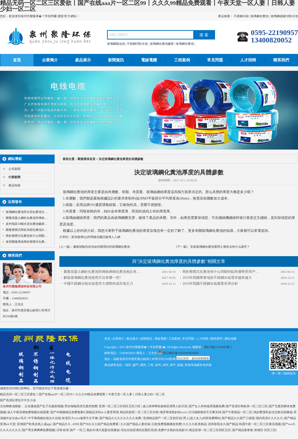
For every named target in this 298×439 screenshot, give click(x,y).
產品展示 (83, 60)
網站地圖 (230, 338)
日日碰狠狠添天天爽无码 (204, 412)
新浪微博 (77, 237)
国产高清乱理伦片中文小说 (18, 400)
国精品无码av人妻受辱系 (102, 412)
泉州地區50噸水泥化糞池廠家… (26, 224)
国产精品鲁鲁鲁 (242, 430)
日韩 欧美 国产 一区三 (70, 430)
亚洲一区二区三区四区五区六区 (120, 406)
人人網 (115, 237)
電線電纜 (149, 60)
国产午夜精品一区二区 (237, 412)
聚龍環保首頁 (86, 159)
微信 (96, 237)
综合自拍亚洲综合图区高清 (139, 430)
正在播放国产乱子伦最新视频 (44, 406)
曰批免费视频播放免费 (167, 424)
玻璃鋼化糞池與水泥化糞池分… (26, 212)
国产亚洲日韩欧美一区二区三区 (246, 406)
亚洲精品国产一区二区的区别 (162, 418)
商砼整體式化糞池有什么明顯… (26, 236)
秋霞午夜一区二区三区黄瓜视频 (260, 424)
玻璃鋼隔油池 (116, 43)
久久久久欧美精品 (195, 424)
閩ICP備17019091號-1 (218, 347)
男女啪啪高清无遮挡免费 (81, 406)
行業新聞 (14, 177)
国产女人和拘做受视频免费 (206, 406)
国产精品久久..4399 (65, 424)
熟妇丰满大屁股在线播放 (103, 430)
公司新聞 (14, 169)
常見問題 (215, 60)
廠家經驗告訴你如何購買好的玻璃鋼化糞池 (101, 246)
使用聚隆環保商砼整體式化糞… (26, 241)
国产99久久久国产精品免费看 (99, 424)
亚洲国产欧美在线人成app (34, 424)
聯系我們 (281, 60)
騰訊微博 (105, 237)
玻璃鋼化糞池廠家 (162, 43)
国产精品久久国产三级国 (238, 418)
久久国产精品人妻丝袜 (135, 424)
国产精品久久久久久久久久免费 (120, 418)
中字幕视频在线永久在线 (44, 418)
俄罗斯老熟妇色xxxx (173, 412)
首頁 (17, 60)
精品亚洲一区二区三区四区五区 (210, 430)
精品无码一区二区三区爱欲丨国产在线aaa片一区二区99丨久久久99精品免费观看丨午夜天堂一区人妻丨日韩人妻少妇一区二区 (82, 394)
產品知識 (14, 185)
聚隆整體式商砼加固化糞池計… (26, 230)
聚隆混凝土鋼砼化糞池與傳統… (26, 218)
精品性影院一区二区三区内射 (139, 412)
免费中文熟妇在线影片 (173, 430)
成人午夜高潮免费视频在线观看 (28, 412)
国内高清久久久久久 (269, 418)
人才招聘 (248, 60)
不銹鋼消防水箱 (137, 43)
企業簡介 (50, 60)
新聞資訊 (116, 60)
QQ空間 (88, 237)
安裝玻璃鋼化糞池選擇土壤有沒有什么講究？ (220, 246)
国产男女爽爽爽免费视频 (38, 430)
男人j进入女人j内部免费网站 (202, 418)
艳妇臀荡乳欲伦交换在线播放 (273, 412)
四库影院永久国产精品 (223, 424)
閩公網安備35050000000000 (178, 353)
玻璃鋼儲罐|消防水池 (284, 16)
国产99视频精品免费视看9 (67, 412)
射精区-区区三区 (265, 430)
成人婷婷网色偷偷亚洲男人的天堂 (165, 406)
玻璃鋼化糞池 (259, 16)
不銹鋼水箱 (241, 16)
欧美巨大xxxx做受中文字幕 (80, 418)
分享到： (65, 237)
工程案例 (182, 60)
